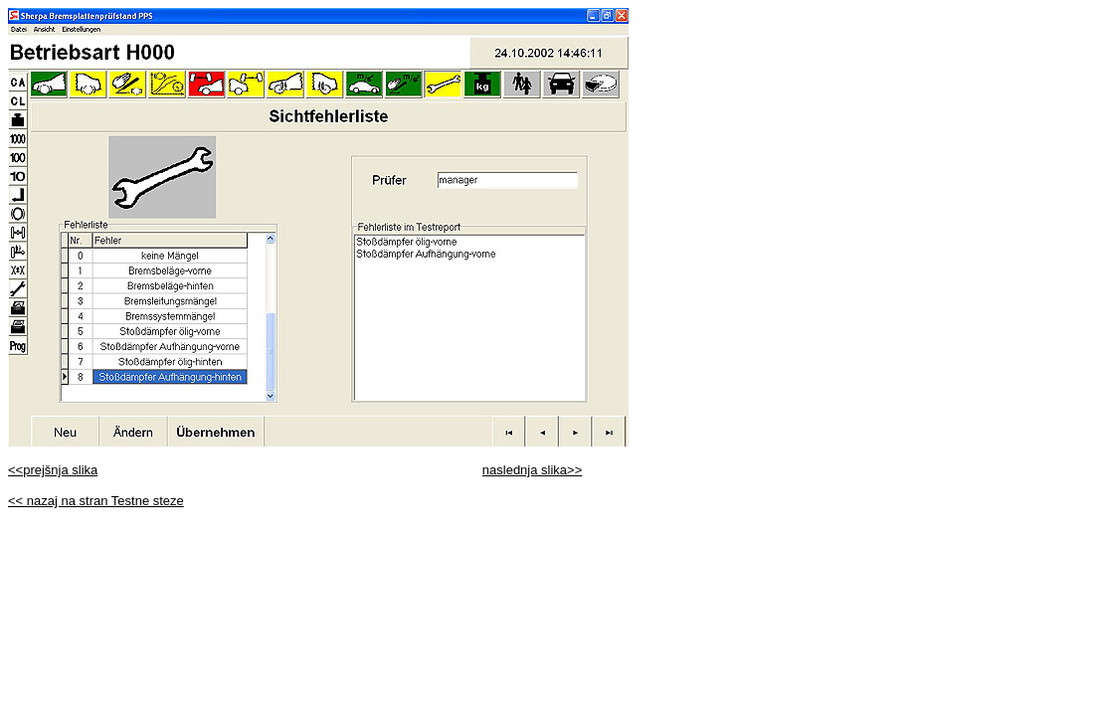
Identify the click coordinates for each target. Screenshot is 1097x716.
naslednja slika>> (532, 469)
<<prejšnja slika (52, 469)
